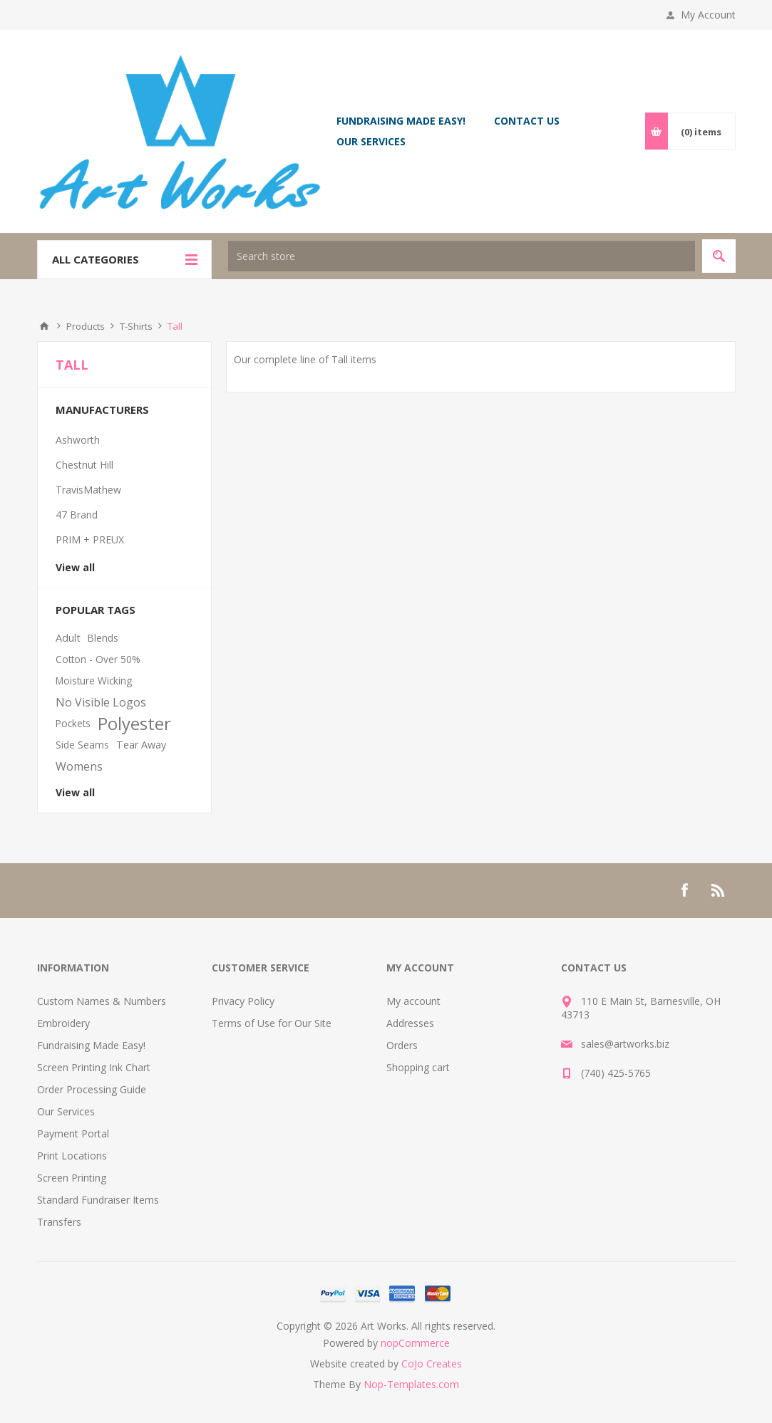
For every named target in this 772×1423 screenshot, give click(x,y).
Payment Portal (73, 1133)
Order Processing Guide (91, 1089)
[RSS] (718, 890)
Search (719, 256)
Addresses (410, 1023)
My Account (708, 14)
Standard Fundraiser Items (98, 1199)
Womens (79, 766)
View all (75, 567)
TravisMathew (88, 489)
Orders (402, 1045)
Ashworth (78, 440)
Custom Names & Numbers (101, 1001)
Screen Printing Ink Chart (93, 1067)
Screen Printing (71, 1177)
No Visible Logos (101, 702)
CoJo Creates (431, 1363)
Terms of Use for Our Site (271, 1023)
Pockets (73, 723)
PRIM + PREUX (90, 539)
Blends (103, 638)
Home (44, 326)
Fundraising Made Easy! (91, 1045)
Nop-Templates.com (411, 1384)
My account (413, 1001)
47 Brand (77, 514)
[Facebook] (684, 890)
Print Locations (72, 1155)
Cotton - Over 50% (98, 659)
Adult (68, 638)
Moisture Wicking (94, 680)
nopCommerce (415, 1343)
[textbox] (461, 256)
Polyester (134, 723)
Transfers (59, 1222)
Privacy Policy (243, 1001)
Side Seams (82, 744)
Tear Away (141, 744)
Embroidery (63, 1023)
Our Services (66, 1111)
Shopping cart (418, 1067)
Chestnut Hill (84, 464)
